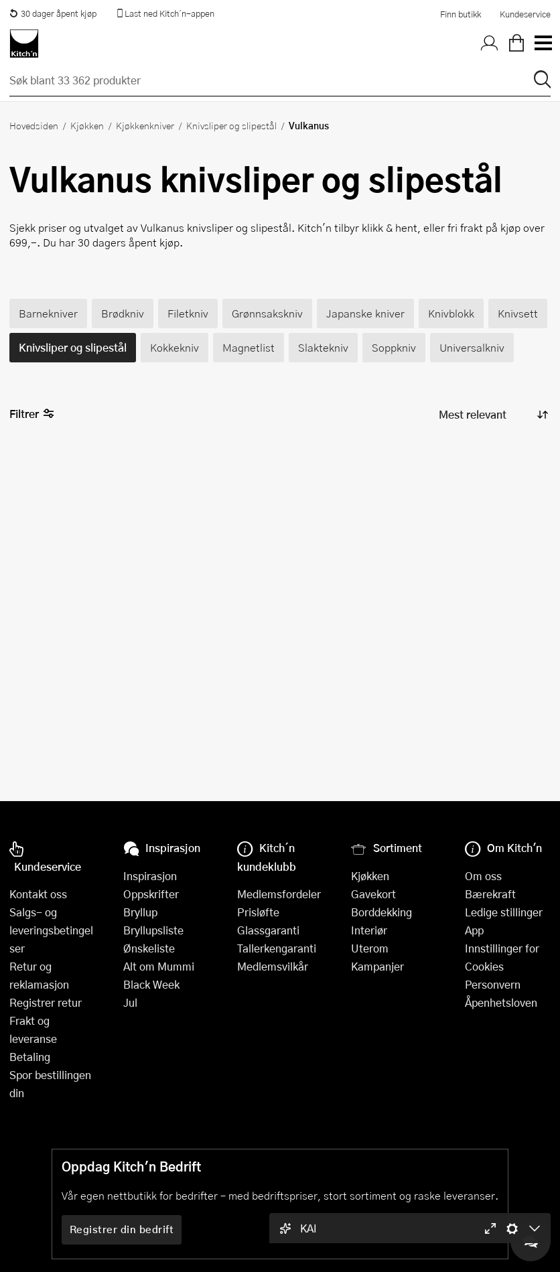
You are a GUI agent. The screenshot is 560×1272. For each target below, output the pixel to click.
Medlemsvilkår (272, 966)
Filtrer (31, 414)
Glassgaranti (268, 930)
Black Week (151, 984)
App (474, 930)
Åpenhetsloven (501, 1002)
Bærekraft (490, 894)
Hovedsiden (33, 125)
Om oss (483, 876)
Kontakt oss (38, 894)
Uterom (370, 948)
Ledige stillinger (504, 912)
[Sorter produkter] (492, 415)
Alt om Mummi (158, 966)
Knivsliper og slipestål (231, 125)
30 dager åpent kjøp (52, 13)
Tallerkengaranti (276, 948)
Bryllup (140, 912)
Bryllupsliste (153, 930)
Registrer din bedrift (122, 1229)
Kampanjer (377, 966)
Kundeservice (525, 14)
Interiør (369, 930)
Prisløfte (258, 912)
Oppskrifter (151, 894)
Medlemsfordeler (279, 894)
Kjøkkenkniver (145, 125)
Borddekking (381, 912)
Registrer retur (45, 1002)
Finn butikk (460, 14)
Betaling (29, 1056)
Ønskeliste (149, 948)
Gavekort (373, 894)
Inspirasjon (150, 876)
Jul (130, 1002)
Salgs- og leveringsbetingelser (51, 930)
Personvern (492, 984)
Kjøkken (87, 125)
